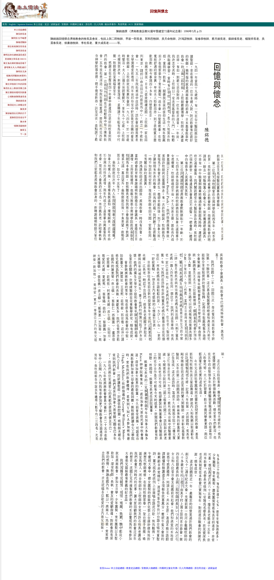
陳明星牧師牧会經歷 (17, 80)
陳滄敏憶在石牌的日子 (16, 113)
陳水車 (23, 121)
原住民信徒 (200, 568)
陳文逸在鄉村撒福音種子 (14, 63)
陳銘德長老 (21, 101)
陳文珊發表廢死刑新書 (16, 92)
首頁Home (105, 568)
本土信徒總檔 (20, 30)
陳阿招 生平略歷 (18, 38)
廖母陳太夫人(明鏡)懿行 (15, 67)
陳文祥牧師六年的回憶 (16, 84)
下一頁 (23, 134)
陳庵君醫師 (21, 42)
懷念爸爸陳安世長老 (17, 46)
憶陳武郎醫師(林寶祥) (16, 76)
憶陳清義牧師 (20, 126)
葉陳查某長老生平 (18, 117)
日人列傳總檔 (186, 568)
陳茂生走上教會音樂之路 (14, 88)
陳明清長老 (21, 50)
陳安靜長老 (21, 34)
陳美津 (23, 109)
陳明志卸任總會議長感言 (14, 55)
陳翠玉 (23, 130)
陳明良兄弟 (21, 71)
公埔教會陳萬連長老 (17, 96)
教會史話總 (132, 568)
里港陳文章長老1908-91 (15, 59)
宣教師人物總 (148, 568)
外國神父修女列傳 (168, 568)
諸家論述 (212, 568)
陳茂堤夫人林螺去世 (17, 105)
